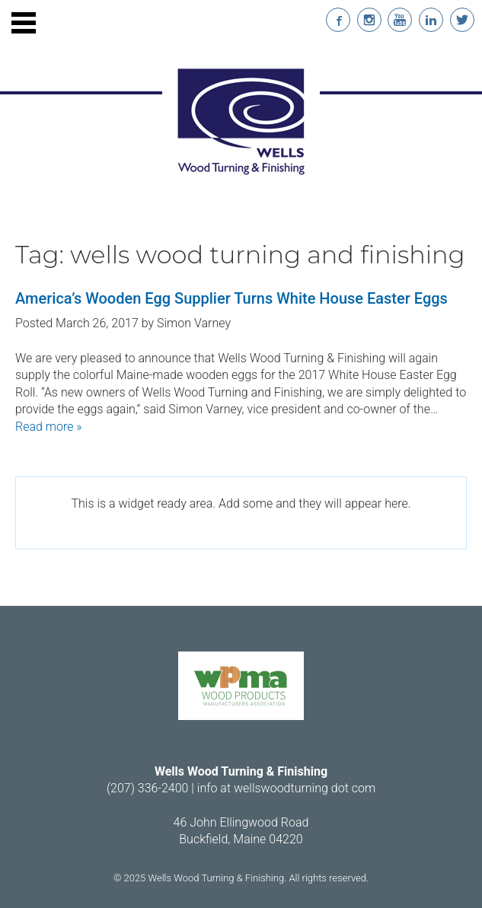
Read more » (48, 426)
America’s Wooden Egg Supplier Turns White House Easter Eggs (231, 298)
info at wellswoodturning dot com (286, 788)
